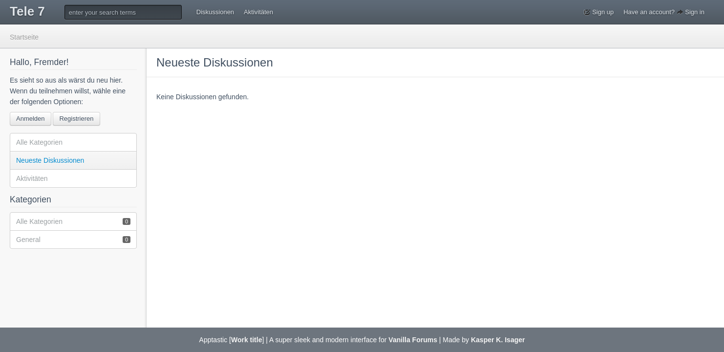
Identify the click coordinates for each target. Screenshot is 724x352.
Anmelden (30, 118)
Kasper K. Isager (498, 340)
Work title (246, 340)
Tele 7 (27, 11)
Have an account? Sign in (663, 12)
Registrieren (76, 118)
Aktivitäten (258, 12)
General (73, 239)
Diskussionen (215, 12)
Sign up (599, 12)
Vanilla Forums (412, 340)
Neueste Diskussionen (50, 160)
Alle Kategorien (39, 142)
